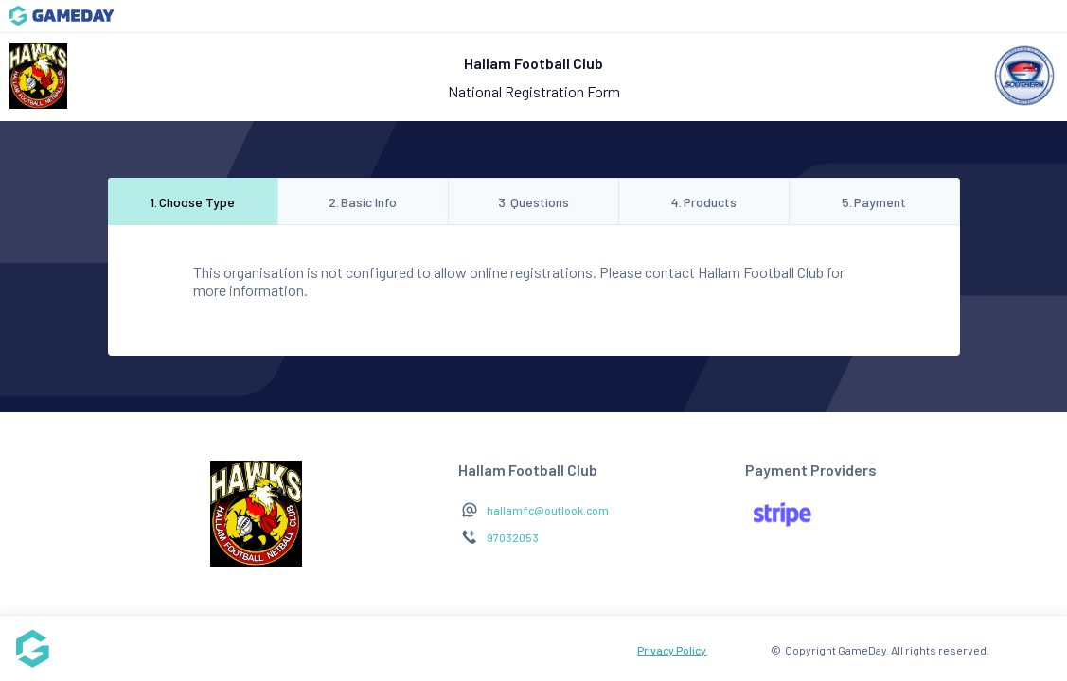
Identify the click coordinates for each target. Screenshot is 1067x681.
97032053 (513, 537)
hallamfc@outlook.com (548, 509)
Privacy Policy (671, 649)
